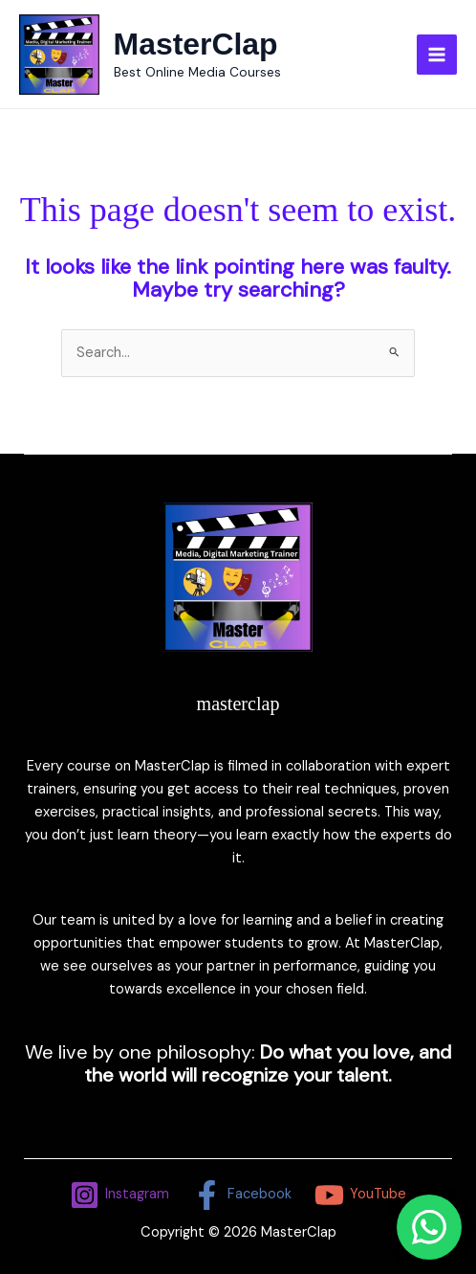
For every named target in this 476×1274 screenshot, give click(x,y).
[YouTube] (360, 1195)
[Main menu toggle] (437, 54)
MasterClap (196, 44)
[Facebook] (241, 1195)
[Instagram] (120, 1195)
